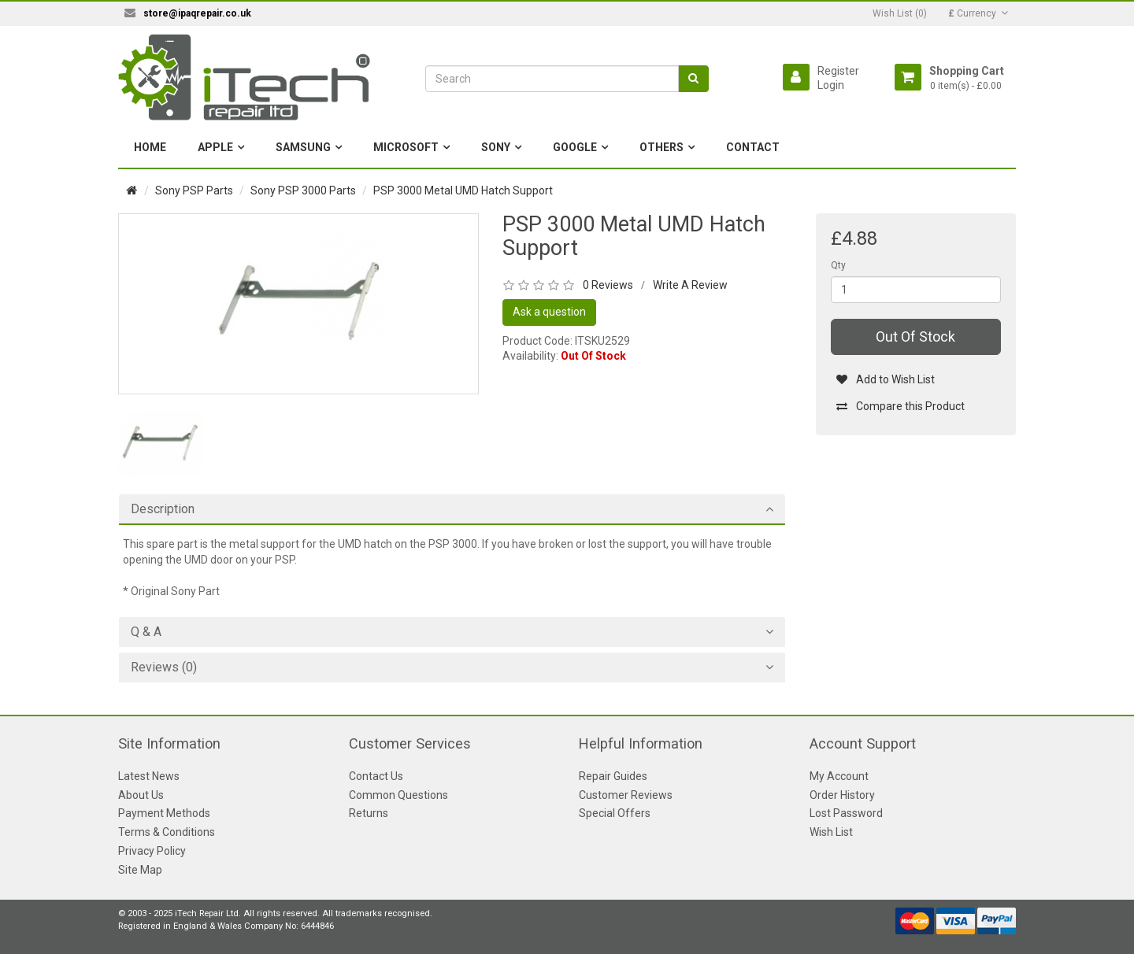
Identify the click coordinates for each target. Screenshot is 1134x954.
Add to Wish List (885, 379)
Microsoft (406, 147)
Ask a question (549, 311)
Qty (838, 265)
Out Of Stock (915, 336)
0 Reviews (608, 285)
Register (838, 71)
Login (830, 85)
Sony (495, 147)
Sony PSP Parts (194, 190)
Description (163, 509)
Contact (753, 147)
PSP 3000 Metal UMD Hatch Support (463, 190)
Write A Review (690, 285)
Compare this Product (900, 406)
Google (575, 147)
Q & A (146, 632)
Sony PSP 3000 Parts (303, 190)
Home (150, 147)
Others (661, 147)
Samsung (303, 147)
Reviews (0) (164, 667)
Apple (215, 147)
